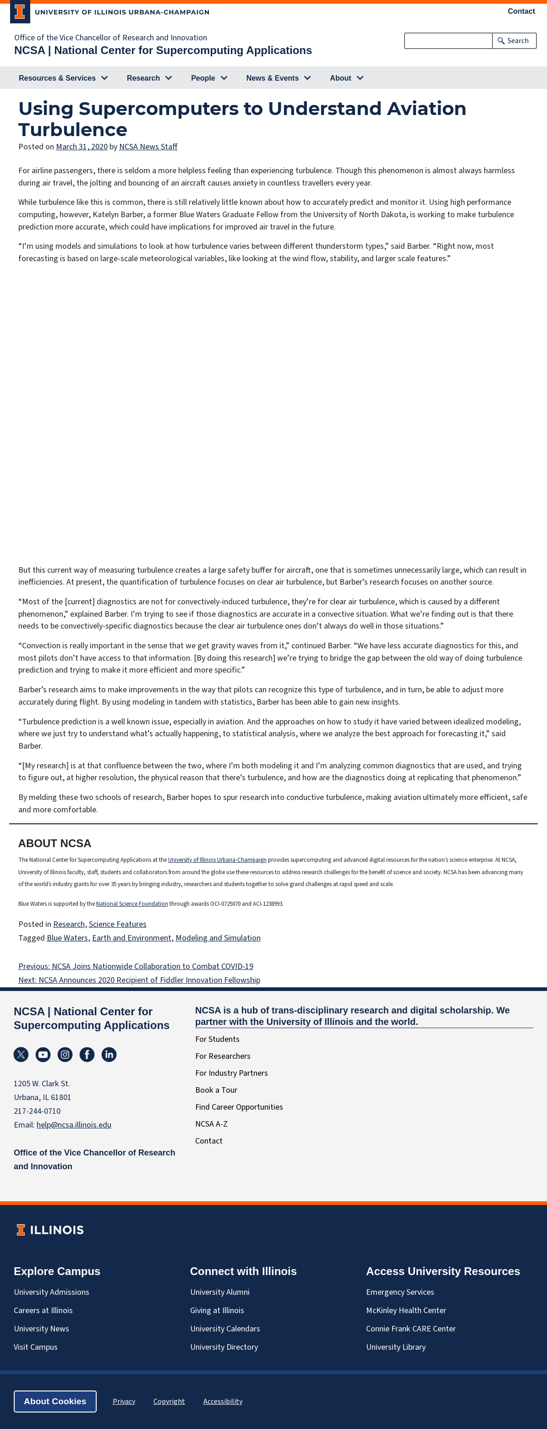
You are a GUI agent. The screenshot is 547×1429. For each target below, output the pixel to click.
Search (518, 41)
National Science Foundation (132, 904)
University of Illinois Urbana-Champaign (217, 860)
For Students (217, 1039)
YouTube (43, 1055)
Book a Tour (216, 1090)
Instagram (65, 1055)
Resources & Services (57, 78)
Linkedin (109, 1055)
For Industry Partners (231, 1073)
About (340, 78)
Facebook (87, 1055)
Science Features (118, 924)
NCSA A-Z (211, 1124)
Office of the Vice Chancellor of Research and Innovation (110, 38)
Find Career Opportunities (239, 1107)
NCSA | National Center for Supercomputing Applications (163, 50)
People (203, 78)
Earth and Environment (131, 938)
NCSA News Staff (148, 147)
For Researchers (223, 1056)
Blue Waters (67, 938)
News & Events (272, 78)
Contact (522, 11)
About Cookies (55, 1401)
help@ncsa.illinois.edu (74, 1125)
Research (143, 78)
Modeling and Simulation (218, 938)
